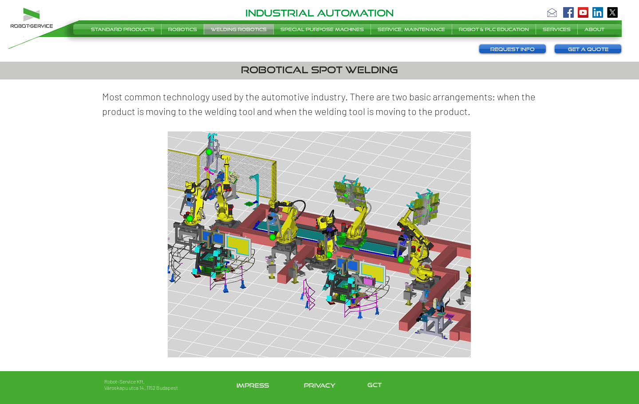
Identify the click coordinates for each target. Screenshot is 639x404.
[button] (552, 12)
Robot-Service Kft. (124, 381)
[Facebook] (568, 12)
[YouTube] (583, 12)
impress (253, 385)
